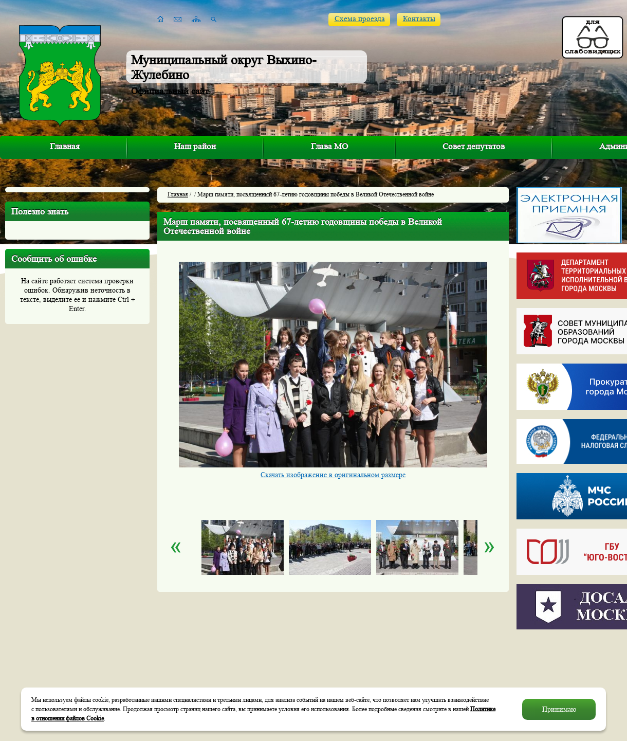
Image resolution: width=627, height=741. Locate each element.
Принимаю (559, 709)
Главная (65, 146)
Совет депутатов (473, 146)
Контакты (419, 18)
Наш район (195, 146)
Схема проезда (360, 18)
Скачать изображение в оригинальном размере (333, 475)
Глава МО (329, 146)
